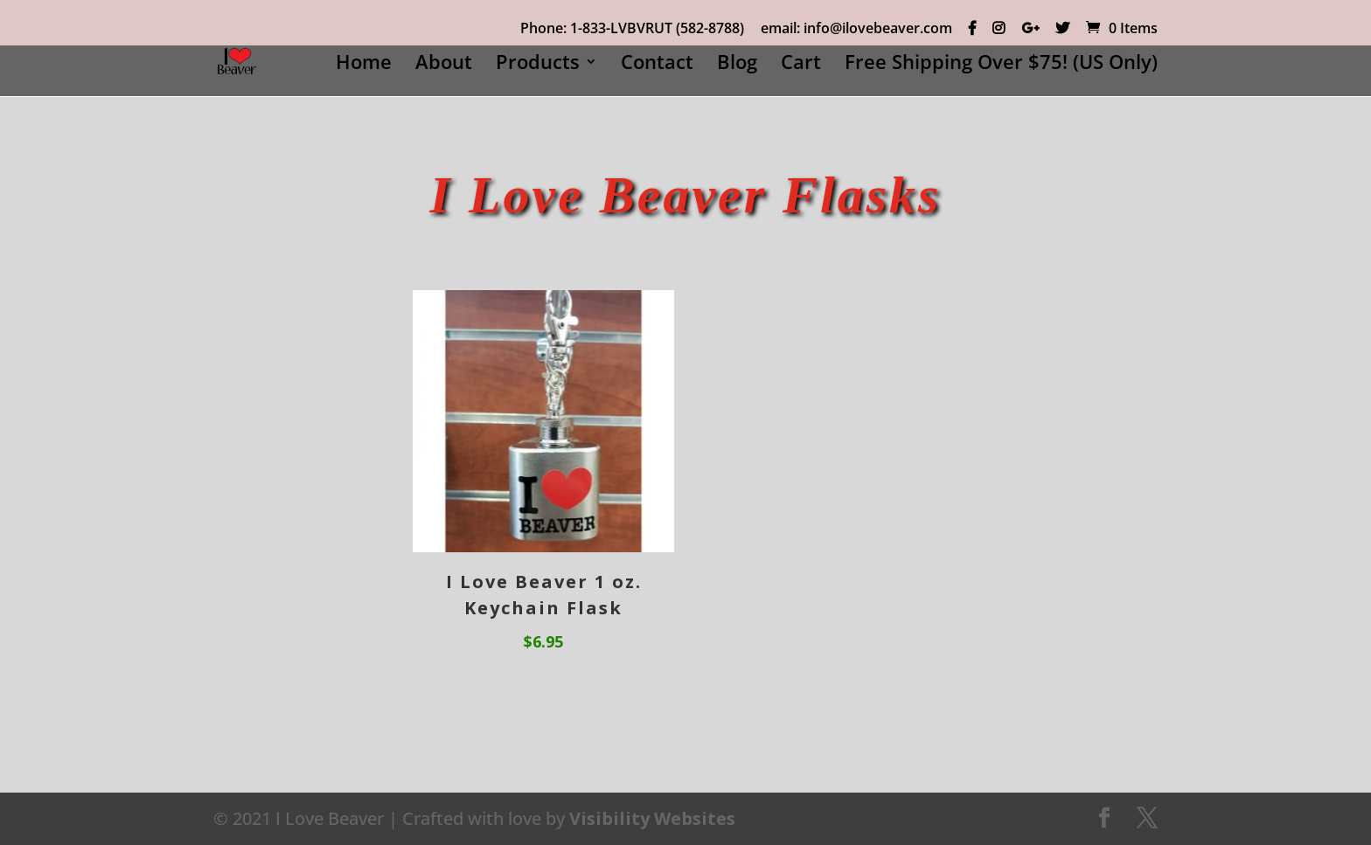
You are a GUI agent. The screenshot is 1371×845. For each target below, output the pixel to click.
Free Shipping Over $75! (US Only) (1001, 64)
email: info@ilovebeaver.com (856, 29)
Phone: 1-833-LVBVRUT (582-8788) (632, 29)
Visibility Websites (652, 818)
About (443, 64)
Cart (801, 64)
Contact (657, 64)
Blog (737, 64)
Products (538, 64)
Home (364, 64)
